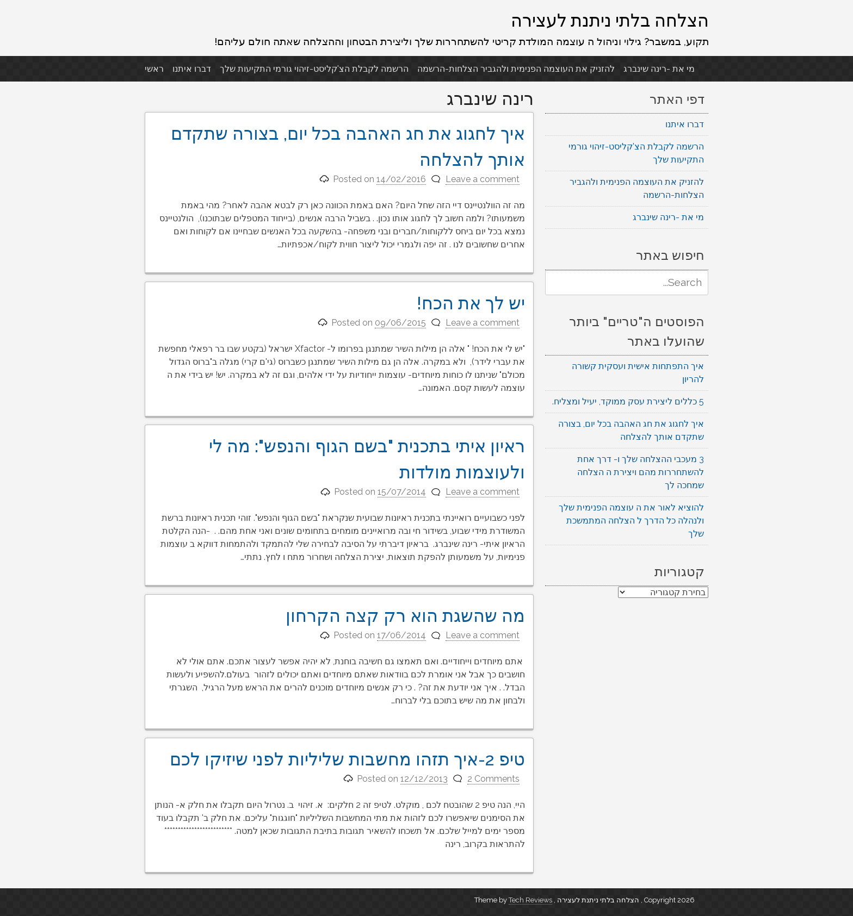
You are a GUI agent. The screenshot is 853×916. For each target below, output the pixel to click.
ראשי (154, 69)
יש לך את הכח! (471, 303)
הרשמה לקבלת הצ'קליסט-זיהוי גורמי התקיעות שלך (314, 69)
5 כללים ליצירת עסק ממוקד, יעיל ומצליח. (628, 401)
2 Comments (493, 779)
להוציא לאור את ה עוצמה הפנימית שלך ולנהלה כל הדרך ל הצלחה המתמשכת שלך (631, 520)
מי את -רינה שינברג (659, 69)
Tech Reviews (530, 900)
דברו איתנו (191, 69)
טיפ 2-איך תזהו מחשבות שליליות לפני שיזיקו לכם (347, 759)
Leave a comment (483, 179)
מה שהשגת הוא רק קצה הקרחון (405, 616)
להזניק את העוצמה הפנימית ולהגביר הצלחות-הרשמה (516, 69)
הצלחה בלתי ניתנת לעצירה (610, 20)
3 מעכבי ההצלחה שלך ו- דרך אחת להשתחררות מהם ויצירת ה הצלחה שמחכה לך (640, 472)
